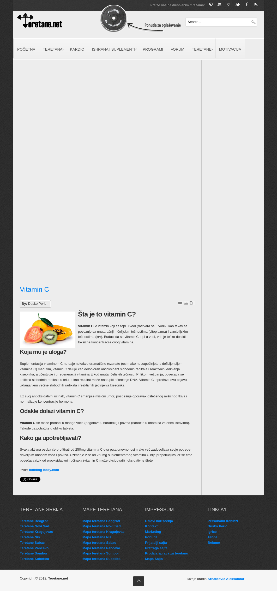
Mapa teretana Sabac (99, 543)
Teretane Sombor (33, 553)
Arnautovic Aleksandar (226, 579)
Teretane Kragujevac (36, 532)
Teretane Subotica (34, 559)
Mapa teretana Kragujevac (103, 532)
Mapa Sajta (154, 559)
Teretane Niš (30, 537)
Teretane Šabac (32, 543)
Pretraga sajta (156, 548)
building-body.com (44, 470)
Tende (212, 537)
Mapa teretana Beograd (101, 521)
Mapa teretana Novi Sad (101, 526)
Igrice (212, 532)
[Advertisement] (62, 117)
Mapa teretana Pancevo (101, 548)
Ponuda (151, 537)
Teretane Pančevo (34, 548)
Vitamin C (34, 289)
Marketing (153, 532)
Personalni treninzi (223, 521)
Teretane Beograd (34, 521)
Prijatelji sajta (156, 543)
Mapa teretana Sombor (100, 553)
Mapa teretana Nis (96, 537)
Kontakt (151, 526)
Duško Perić (217, 526)
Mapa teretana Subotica (101, 559)
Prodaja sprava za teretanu (166, 553)
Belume (214, 543)
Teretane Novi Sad (34, 526)
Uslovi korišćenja (159, 521)
